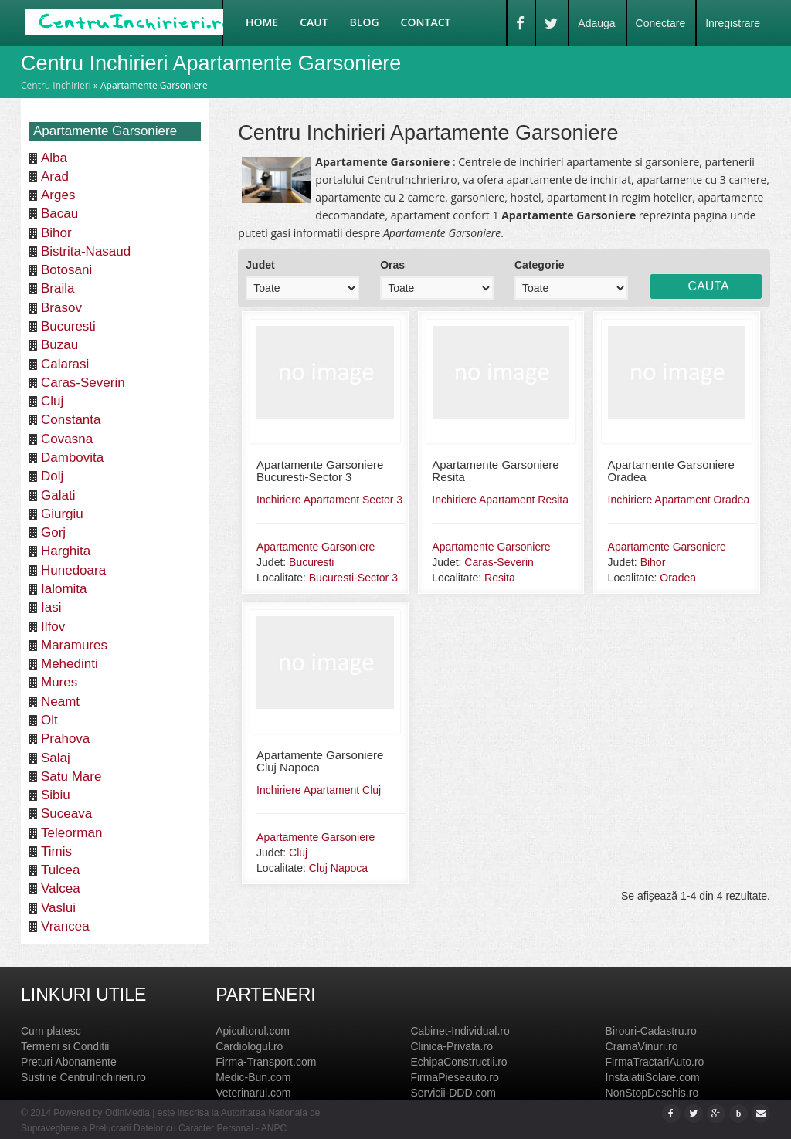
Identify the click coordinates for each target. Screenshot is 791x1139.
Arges (58, 195)
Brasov (61, 307)
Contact (426, 22)
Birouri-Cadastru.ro (651, 1031)
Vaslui (58, 907)
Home (262, 22)
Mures (59, 682)
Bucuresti (68, 326)
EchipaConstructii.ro (458, 1062)
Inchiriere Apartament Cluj (318, 790)
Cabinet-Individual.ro (459, 1031)
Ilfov (53, 626)
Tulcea (60, 870)
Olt (49, 720)
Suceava (66, 813)
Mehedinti (69, 663)
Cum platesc (51, 1031)
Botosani (66, 270)
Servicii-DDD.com (452, 1092)
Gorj (53, 532)
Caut (314, 22)
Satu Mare (71, 776)
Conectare (661, 23)
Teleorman (71, 832)
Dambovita (72, 457)
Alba (54, 158)
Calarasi (65, 364)
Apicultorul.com (253, 1031)
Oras (392, 265)
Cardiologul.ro (249, 1046)
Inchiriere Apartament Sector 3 (329, 499)
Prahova (65, 738)
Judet (260, 265)
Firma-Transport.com (266, 1062)
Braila (57, 288)
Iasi (51, 607)
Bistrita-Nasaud (86, 251)
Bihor (56, 232)
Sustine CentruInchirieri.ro (83, 1077)
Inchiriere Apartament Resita (500, 499)
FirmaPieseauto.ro (454, 1077)
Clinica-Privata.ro (451, 1046)
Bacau (59, 213)
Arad (55, 176)
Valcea (60, 888)
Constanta (71, 419)
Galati (58, 495)
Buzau (59, 344)
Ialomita (64, 588)
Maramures (74, 645)
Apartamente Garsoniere (315, 547)
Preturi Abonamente (69, 1062)
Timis (56, 851)
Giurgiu (62, 514)
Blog (364, 22)
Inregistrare (732, 23)
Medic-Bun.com (253, 1077)
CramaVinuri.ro (642, 1046)
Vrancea (65, 926)
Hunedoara (73, 570)
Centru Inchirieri (56, 85)
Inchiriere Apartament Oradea (679, 499)
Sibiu (55, 795)
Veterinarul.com (253, 1092)
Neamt (60, 701)
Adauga (596, 23)
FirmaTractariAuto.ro (655, 1062)
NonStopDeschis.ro (652, 1092)
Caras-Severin (83, 382)
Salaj (55, 758)
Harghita (65, 551)
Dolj (52, 476)
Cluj (52, 401)
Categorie (539, 265)
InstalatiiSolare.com (653, 1077)
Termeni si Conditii (65, 1046)
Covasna (67, 439)
